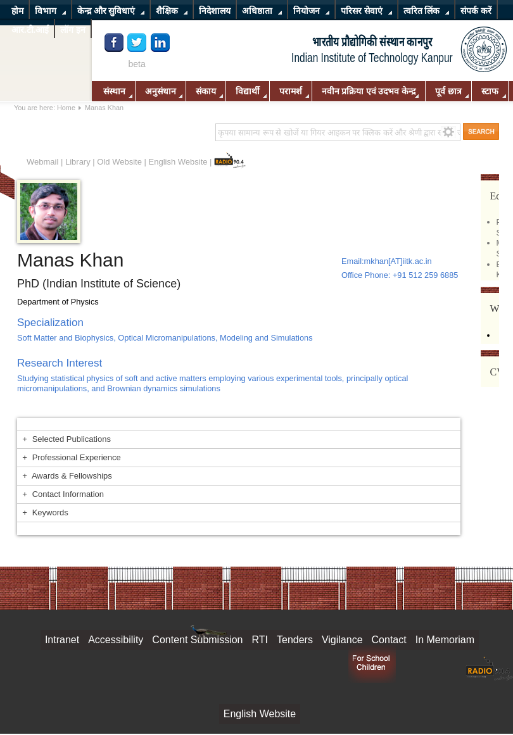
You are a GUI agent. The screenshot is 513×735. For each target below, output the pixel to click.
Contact (389, 639)
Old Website (119, 161)
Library (78, 161)
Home (66, 107)
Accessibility (115, 639)
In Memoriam (444, 639)
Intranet (62, 639)
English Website (178, 161)
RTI (260, 639)
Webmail (42, 161)
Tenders (295, 639)
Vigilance (342, 639)
